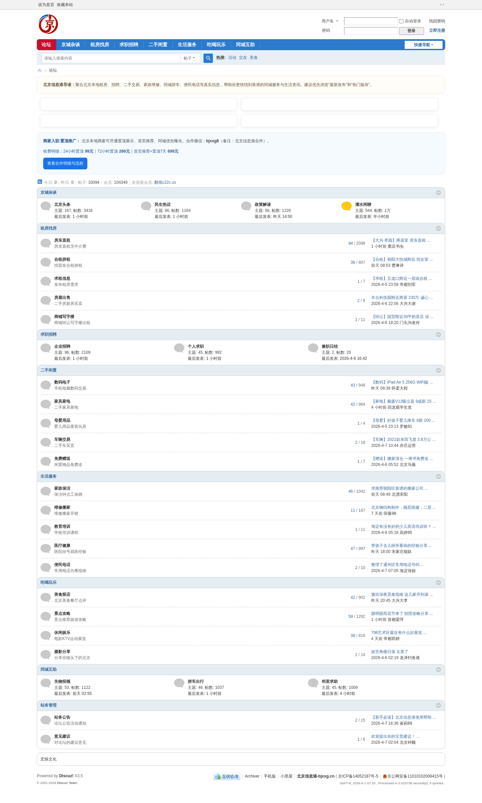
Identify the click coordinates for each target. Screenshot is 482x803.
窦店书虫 (396, 246)
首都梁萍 (396, 619)
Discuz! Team (67, 783)
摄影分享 (62, 651)
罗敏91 (406, 426)
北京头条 (62, 204)
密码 (326, 30)
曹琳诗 (398, 265)
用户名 (328, 21)
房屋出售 (62, 297)
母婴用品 (62, 420)
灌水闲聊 (363, 204)
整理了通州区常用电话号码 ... (397, 564)
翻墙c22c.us (165, 182)
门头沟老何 (410, 322)
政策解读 (263, 204)
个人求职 (196, 346)
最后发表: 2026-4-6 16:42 (344, 358)
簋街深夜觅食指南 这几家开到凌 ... (402, 594)
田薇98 (390, 513)
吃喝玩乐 (216, 44)
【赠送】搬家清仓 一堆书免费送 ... (402, 458)
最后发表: (71, 216)
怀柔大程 (400, 388)
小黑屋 (286, 776)
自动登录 (410, 21)
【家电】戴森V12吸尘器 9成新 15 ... (403, 401)
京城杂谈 (70, 44)
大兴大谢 (408, 303)
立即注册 (437, 30)
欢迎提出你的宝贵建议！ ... (395, 736)
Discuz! (66, 776)
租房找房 (99, 44)
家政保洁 (62, 488)
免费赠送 (62, 458)
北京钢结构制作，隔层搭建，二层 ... (403, 507)
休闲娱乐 (62, 632)
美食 (254, 57)
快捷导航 (422, 45)
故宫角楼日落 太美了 (389, 651)
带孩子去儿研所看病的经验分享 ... (401, 545)
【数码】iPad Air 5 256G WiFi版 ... (402, 382)
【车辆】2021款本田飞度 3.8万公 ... (403, 439)
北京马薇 (408, 464)
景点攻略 (62, 613)
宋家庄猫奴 (402, 551)
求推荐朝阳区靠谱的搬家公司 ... (399, 488)
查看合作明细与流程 (65, 163)
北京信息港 (39, 70)
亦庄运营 (408, 445)
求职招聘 (128, 44)
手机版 (270, 776)
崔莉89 (406, 723)
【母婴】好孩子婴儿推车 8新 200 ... (403, 420)
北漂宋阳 (400, 494)
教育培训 (62, 526)
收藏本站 (65, 4)
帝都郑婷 (392, 638)
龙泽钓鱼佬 (410, 657)
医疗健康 (62, 545)
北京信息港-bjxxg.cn (316, 776)
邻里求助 (330, 681)
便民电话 (62, 564)
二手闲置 (158, 44)
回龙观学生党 (400, 407)
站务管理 (49, 705)
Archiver (252, 776)
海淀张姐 (408, 570)
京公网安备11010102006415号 (413, 776)
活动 (232, 57)
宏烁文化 (49, 759)
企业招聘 (62, 346)
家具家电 (62, 401)
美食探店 (62, 594)
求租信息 (62, 278)
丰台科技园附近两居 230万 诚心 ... (402, 297)
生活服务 (187, 44)
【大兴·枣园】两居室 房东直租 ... (400, 240)
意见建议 (62, 736)
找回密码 (437, 21)
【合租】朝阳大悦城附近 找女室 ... (402, 259)
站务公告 (62, 717)
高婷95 (406, 532)
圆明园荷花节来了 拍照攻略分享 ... (402, 613)
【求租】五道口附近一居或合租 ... (401, 278)
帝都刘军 (408, 284)
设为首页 (46, 4)
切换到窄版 (442, 5)
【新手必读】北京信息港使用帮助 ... (403, 717)
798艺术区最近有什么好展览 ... (398, 632)
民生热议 (163, 204)
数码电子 (62, 382)
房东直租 (62, 240)
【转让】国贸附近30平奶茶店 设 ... (402, 316)
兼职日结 (330, 346)
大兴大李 (400, 600)
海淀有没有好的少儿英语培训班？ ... (403, 526)
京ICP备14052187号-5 (358, 776)
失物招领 (62, 681)
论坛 (46, 44)
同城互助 (245, 44)
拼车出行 (196, 681)
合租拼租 (62, 259)
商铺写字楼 (64, 316)
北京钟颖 (408, 742)
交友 (243, 57)
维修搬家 (62, 507)
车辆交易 (62, 439)
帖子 (188, 58)
